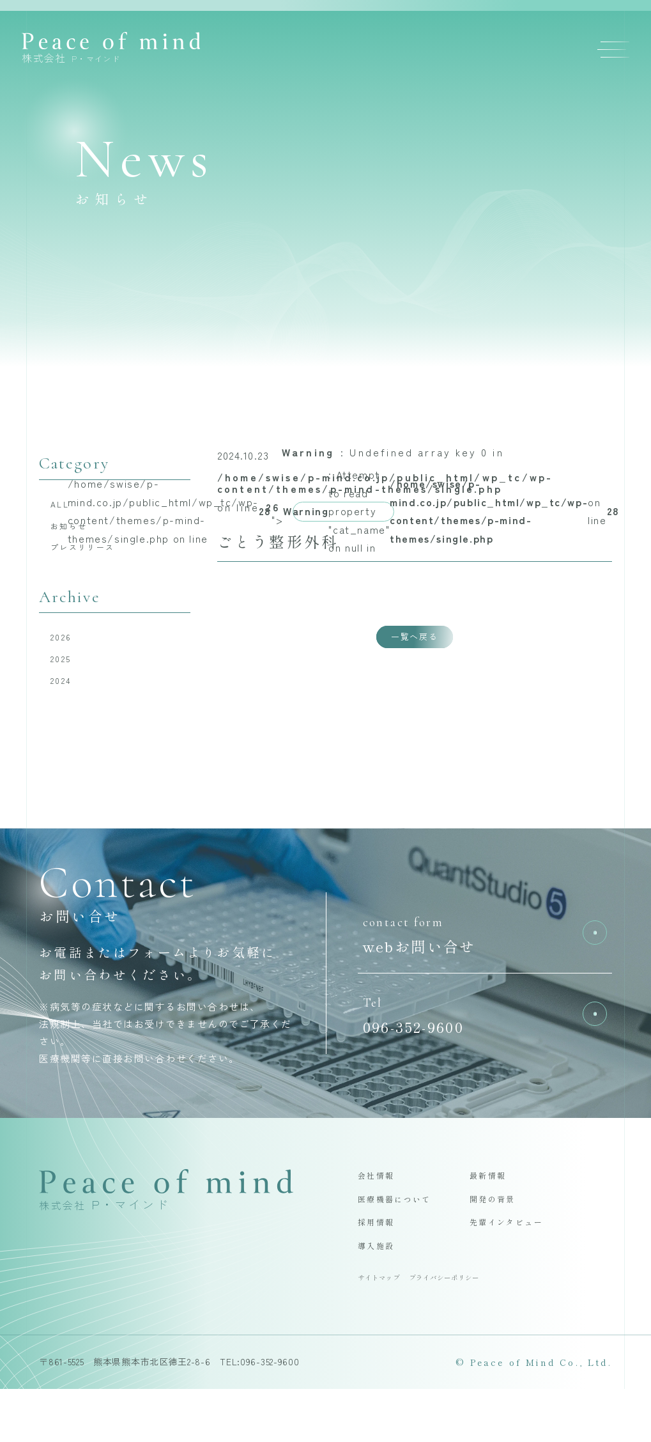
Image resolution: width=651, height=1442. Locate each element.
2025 (68, 681)
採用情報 (382, 1264)
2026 (68, 654)
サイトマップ (387, 1328)
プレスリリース (97, 559)
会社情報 (382, 1208)
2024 (68, 708)
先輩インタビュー (518, 1264)
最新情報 (494, 1208)
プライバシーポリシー (474, 1328)
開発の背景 (500, 1236)
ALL (66, 506)
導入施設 (382, 1292)
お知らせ (78, 533)
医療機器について (407, 1236)
